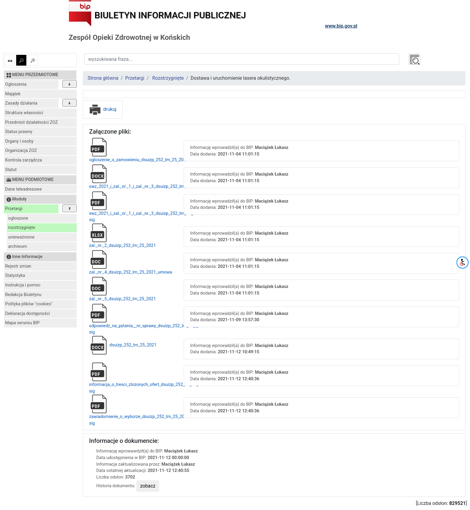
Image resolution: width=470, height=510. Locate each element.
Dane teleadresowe (23, 189)
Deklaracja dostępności (27, 313)
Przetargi (13, 208)
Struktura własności (24, 112)
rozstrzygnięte (21, 227)
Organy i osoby (19, 141)
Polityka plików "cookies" (28, 304)
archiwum (17, 246)
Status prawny (18, 131)
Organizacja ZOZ (21, 150)
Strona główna (103, 78)
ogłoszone (18, 218)
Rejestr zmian (18, 266)
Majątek (12, 93)
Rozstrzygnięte (168, 78)
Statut (10, 169)
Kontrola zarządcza (23, 160)
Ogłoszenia (15, 84)
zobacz (148, 486)
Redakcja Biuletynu (23, 294)
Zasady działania (21, 103)
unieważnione (21, 237)
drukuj (102, 109)
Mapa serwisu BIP (22, 322)
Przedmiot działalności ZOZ (31, 122)
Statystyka (15, 275)
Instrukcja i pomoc (22, 285)
